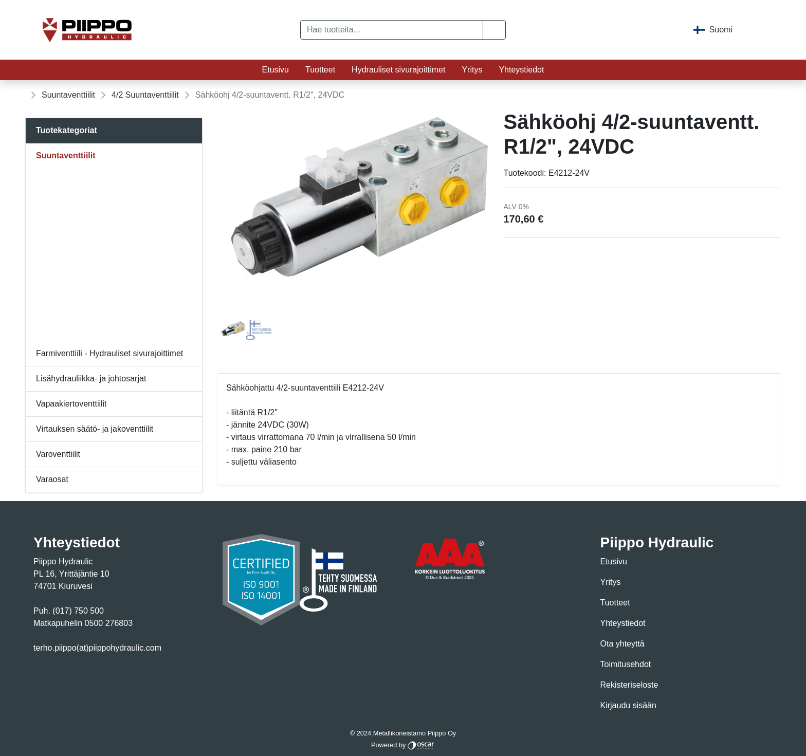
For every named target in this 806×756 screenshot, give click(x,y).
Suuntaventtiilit (68, 94)
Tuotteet (320, 69)
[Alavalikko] (191, 155)
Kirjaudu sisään (628, 705)
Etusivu (275, 69)
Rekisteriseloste (629, 684)
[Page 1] (233, 330)
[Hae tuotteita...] (391, 30)
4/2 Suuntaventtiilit (145, 94)
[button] (494, 30)
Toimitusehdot (625, 664)
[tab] (233, 330)
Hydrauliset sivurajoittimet (398, 69)
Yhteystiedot (521, 69)
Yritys (472, 69)
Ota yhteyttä (622, 643)
